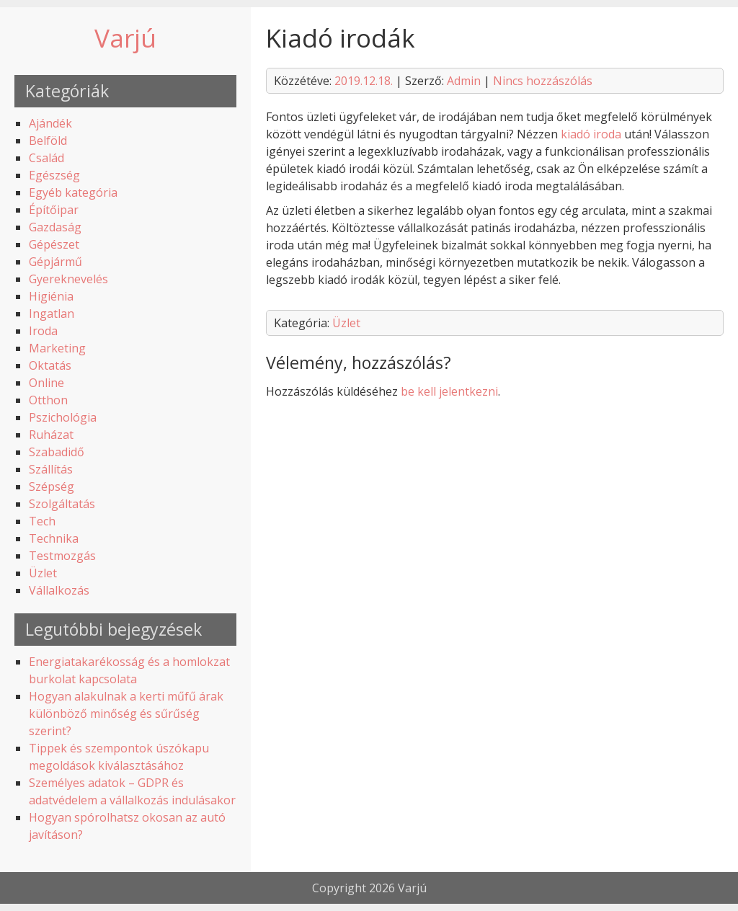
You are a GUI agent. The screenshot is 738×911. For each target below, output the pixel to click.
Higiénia (51, 296)
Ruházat (51, 435)
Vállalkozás (59, 590)
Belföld (48, 140)
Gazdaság (55, 227)
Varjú (125, 37)
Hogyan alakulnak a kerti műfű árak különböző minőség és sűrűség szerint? (126, 713)
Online (46, 383)
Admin (464, 81)
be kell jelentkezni (449, 391)
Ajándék (50, 123)
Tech (42, 521)
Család (46, 158)
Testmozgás (62, 556)
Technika (54, 538)
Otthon (48, 400)
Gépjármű (55, 262)
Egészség (54, 175)
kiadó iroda (591, 134)
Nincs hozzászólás (542, 81)
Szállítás (51, 469)
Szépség (51, 486)
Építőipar (54, 210)
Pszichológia (63, 417)
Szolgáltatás (62, 504)
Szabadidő (56, 452)
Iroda (43, 331)
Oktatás (50, 365)
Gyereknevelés (68, 279)
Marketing (57, 348)
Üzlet (43, 573)
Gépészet (54, 244)
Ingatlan (51, 313)
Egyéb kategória (73, 192)
